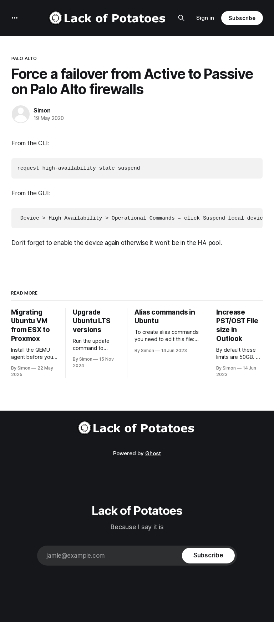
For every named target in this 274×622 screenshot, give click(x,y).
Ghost (153, 452)
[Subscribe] (208, 555)
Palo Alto (24, 58)
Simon (42, 110)
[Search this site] (181, 18)
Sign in (205, 17)
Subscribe (242, 18)
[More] (14, 18)
